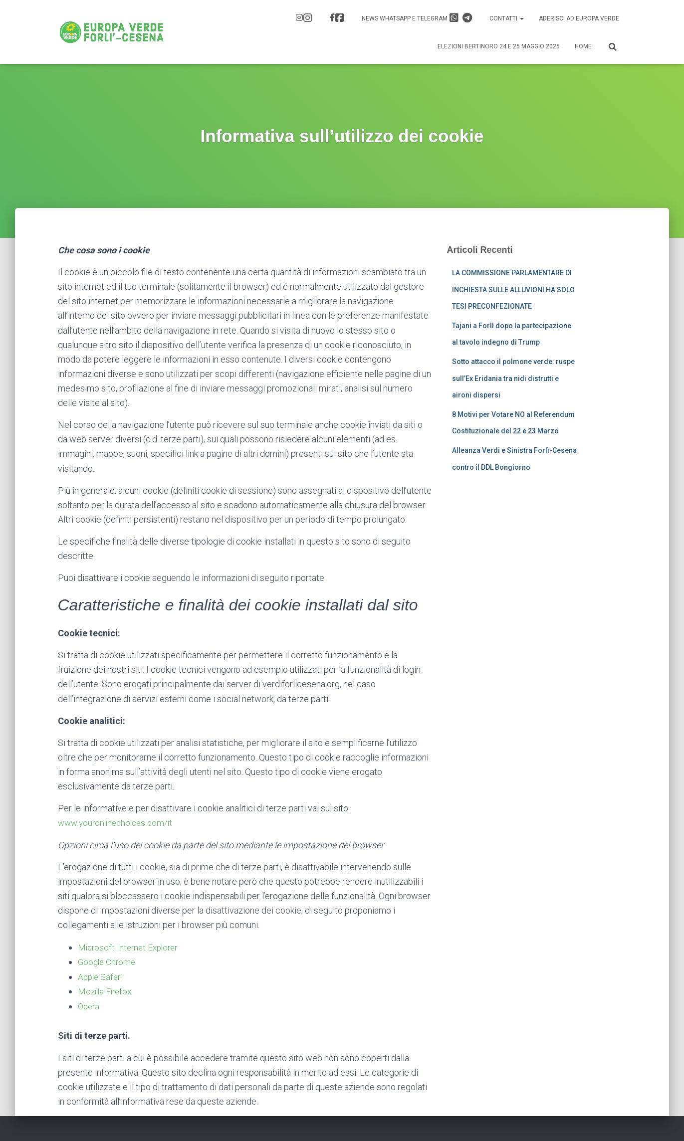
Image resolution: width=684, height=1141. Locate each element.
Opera (89, 1004)
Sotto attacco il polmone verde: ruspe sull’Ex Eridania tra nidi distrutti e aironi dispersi (513, 378)
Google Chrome (108, 961)
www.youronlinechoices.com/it (118, 822)
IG (308, 18)
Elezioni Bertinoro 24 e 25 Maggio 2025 (499, 46)
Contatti (506, 18)
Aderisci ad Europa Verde (579, 18)
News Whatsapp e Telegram (417, 18)
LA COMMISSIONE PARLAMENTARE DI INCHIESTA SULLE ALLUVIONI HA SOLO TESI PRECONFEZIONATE (513, 289)
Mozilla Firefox (106, 990)
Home (583, 46)
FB (340, 18)
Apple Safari (101, 975)
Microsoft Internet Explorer (130, 947)
